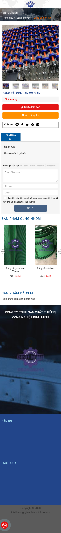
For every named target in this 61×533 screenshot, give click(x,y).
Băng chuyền (23, 17)
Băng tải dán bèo (45, 268)
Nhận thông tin (30, 115)
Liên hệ (13, 99)
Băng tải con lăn (42, 17)
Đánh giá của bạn (11, 165)
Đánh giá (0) (11, 137)
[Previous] (1, 251)
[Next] (57, 89)
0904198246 (30, 107)
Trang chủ (7, 17)
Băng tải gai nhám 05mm (15, 270)
